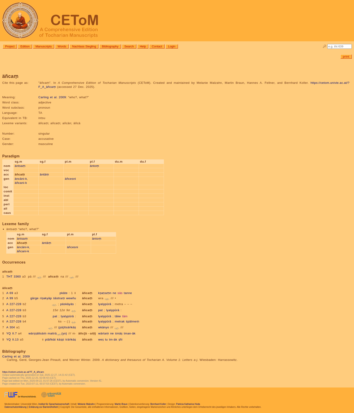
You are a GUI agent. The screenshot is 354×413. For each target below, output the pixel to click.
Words (62, 46)
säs (120, 293)
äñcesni (70, 178)
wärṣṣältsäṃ (37, 333)
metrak (120, 321)
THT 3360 (13, 276)
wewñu (71, 298)
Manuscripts (43, 46)
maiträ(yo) (57, 333)
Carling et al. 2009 (52, 97)
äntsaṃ (20, 166)
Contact (157, 46)
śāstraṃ (59, 298)
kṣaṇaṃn (104, 293)
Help (143, 46)
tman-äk (130, 333)
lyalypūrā (104, 304)
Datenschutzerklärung (15, 407)
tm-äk (113, 339)
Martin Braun (121, 404)
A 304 (10, 327)
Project (9, 46)
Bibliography (110, 46)
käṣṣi (60, 339)
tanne (128, 293)
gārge (34, 298)
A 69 (9, 293)
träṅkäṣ (70, 339)
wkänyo (103, 327)
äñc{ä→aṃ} (87, 333)
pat (100, 310)
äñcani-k (21, 182)
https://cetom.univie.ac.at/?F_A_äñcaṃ (23, 372)
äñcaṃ (87, 293)
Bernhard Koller (158, 404)
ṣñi (121, 339)
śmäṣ (119, 333)
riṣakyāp (46, 298)
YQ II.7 (11, 333)
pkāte (64, 293)
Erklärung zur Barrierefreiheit (43, 407)
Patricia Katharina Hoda (188, 404)
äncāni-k (21, 178)
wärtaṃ (103, 333)
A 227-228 (13, 304)
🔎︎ (324, 46)
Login (171, 46)
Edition (25, 46)
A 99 (9, 298)
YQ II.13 (12, 339)
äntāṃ (44, 174)
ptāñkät (50, 339)
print (346, 56)
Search (129, 46)
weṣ (101, 339)
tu (106, 339)
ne (114, 293)
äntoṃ (94, 166)
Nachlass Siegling (84, 46)
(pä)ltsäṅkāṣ (67, 327)
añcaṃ (53, 276)
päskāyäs (67, 304)
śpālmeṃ (132, 321)
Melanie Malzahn (86, 404)
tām (125, 316)
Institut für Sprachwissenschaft (53, 404)
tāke (118, 316)
